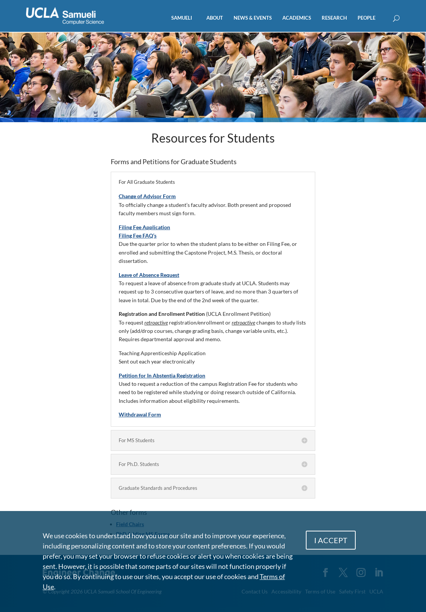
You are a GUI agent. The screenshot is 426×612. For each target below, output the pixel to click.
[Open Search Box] (396, 18)
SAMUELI (181, 18)
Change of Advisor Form (147, 196)
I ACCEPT (330, 540)
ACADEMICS (296, 18)
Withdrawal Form (140, 414)
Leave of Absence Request (149, 275)
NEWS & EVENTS (253, 18)
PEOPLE (366, 18)
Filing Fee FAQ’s (137, 235)
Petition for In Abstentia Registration (162, 375)
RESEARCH (334, 18)
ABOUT (214, 18)
